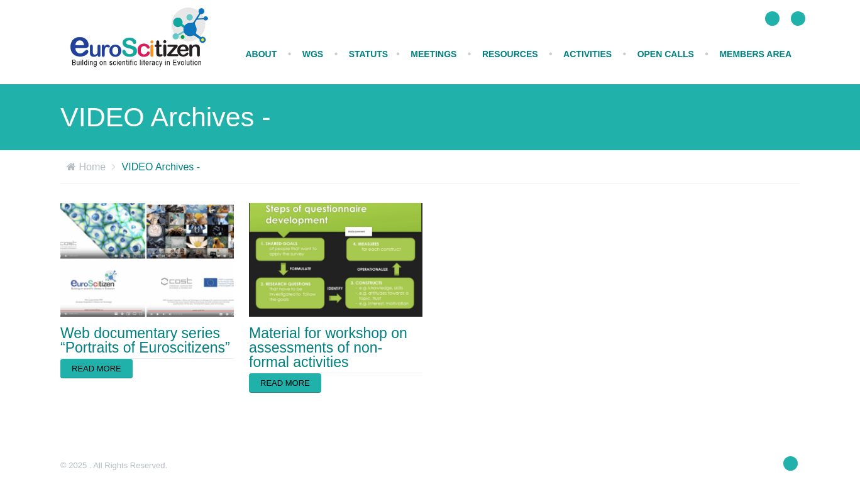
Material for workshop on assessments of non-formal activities (328, 347)
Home (92, 167)
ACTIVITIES (587, 54)
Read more (96, 368)
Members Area (755, 54)
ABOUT (261, 54)
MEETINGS (433, 54)
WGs (312, 54)
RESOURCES (510, 54)
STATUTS (368, 54)
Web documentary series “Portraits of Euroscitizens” (145, 340)
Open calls (665, 54)
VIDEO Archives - (161, 167)
